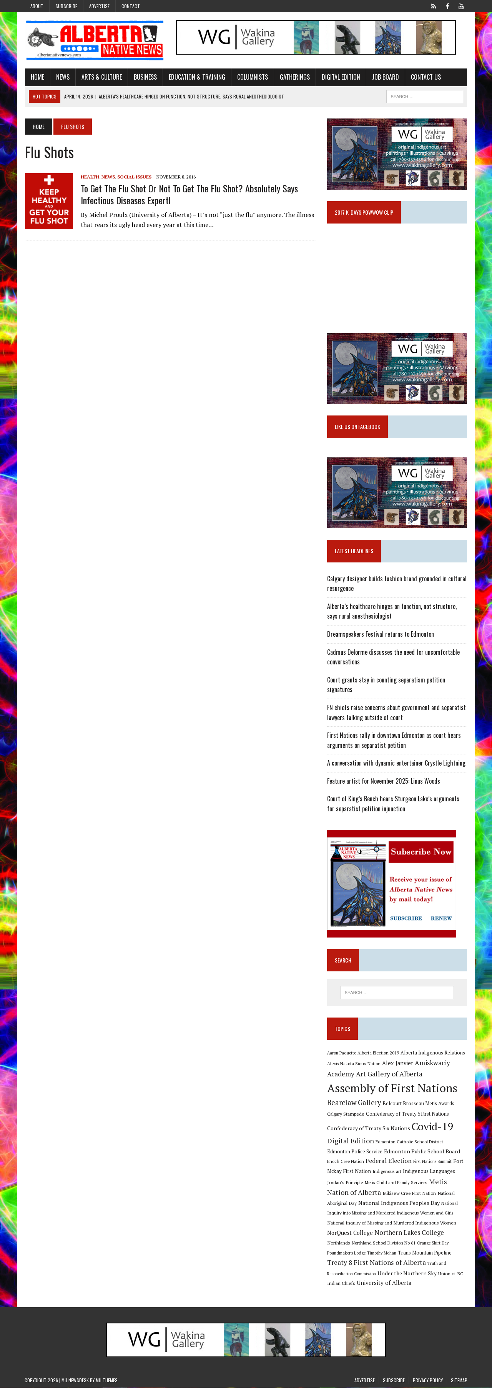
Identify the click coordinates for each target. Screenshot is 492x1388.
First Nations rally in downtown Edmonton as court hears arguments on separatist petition (394, 740)
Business (144, 77)
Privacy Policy (428, 1380)
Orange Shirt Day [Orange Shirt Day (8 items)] (433, 1243)
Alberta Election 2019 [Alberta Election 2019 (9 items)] (378, 1053)
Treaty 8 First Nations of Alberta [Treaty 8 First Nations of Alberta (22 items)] (376, 1262)
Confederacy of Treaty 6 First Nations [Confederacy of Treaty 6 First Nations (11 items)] (407, 1114)
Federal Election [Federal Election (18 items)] (389, 1161)
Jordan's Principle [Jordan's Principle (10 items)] (345, 1182)
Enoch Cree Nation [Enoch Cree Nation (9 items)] (345, 1161)
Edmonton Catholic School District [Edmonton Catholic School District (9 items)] (409, 1142)
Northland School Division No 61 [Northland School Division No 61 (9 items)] (384, 1243)
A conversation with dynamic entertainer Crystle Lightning (396, 763)
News (62, 77)
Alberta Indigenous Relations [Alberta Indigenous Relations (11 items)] (433, 1053)
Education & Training (196, 77)
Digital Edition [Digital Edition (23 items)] (350, 1141)
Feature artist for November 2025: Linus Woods (383, 781)
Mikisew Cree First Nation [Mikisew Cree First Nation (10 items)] (409, 1193)
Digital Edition (340, 77)
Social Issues (134, 177)
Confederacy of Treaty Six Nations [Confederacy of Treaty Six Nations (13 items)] (368, 1128)
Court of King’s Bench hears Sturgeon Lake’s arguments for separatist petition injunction (393, 804)
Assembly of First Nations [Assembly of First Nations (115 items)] (392, 1088)
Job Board (385, 77)
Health (89, 177)
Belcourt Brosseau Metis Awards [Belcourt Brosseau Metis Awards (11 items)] (418, 1104)
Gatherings (294, 77)
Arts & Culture (101, 77)
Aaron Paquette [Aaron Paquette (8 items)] (341, 1053)
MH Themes (107, 1380)
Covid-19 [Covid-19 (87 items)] (433, 1127)
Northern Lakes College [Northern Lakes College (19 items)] (409, 1233)
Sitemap (459, 1380)
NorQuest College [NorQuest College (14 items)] (350, 1233)
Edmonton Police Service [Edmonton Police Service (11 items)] (354, 1152)
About (36, 6)
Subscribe (66, 6)
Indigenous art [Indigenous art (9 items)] (386, 1171)
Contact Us (425, 77)
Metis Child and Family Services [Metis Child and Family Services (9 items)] (396, 1183)
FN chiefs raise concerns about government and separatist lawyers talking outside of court (396, 712)
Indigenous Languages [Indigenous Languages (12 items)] (429, 1171)
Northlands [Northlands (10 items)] (338, 1243)
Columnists (252, 77)
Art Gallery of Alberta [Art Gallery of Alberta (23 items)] (389, 1074)
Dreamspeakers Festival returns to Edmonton (380, 634)
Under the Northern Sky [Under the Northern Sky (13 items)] (407, 1273)
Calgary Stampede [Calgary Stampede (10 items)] (345, 1114)
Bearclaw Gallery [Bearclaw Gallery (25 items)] (354, 1103)
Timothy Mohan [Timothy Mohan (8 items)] (381, 1253)
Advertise (99, 6)
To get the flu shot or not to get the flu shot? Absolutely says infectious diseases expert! (189, 194)
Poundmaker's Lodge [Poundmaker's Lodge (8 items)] (346, 1253)
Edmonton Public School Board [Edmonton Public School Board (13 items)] (422, 1151)
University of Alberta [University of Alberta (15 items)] (384, 1283)
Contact (130, 6)
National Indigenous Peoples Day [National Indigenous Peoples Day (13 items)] (399, 1203)
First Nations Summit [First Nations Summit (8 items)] (432, 1161)
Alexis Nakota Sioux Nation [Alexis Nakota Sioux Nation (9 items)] (354, 1064)
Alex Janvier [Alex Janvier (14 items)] (397, 1063)
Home (37, 77)
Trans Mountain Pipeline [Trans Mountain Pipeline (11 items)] (425, 1253)
